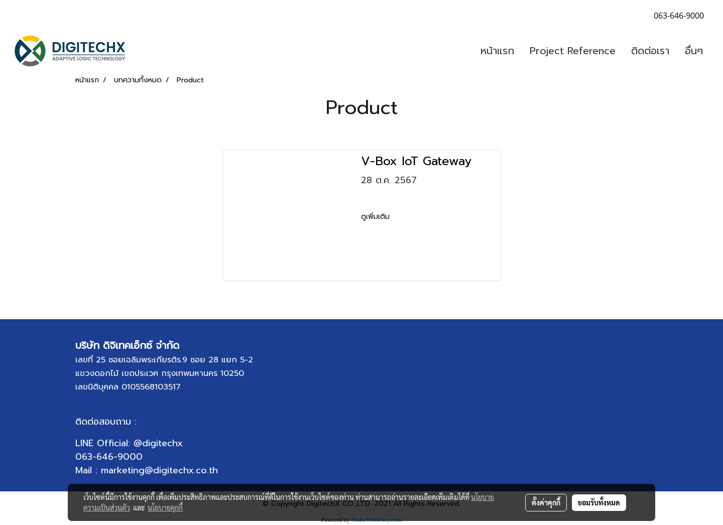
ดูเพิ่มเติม (376, 216)
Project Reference (573, 50)
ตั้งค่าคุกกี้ (546, 502)
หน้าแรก (497, 50)
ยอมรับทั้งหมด (599, 502)
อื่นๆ (694, 50)
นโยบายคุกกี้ (165, 507)
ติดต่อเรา (650, 50)
